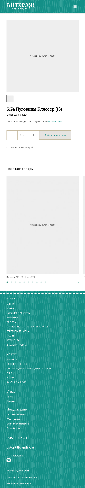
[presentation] (78, 282)
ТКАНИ (10, 335)
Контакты (11, 396)
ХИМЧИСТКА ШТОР (16, 382)
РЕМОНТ (11, 373)
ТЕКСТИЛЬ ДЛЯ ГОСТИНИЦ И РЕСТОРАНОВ (29, 368)
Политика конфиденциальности (22, 477)
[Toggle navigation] (75, 6)
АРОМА (10, 308)
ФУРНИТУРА (13, 340)
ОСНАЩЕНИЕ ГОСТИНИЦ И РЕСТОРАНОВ (28, 326)
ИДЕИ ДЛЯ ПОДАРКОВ (18, 313)
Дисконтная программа (18, 423)
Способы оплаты (15, 428)
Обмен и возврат (15, 419)
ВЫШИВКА (12, 359)
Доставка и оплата (16, 414)
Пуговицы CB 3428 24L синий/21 (21, 277)
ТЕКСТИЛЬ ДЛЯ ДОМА (18, 331)
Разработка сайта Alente (19, 483)
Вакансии (11, 401)
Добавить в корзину (55, 135)
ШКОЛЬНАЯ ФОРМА (17, 344)
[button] (7, 282)
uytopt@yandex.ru (20, 447)
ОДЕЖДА (11, 322)
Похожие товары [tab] (20, 168)
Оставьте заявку (55, 121)
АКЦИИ (10, 304)
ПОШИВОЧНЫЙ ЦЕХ (17, 364)
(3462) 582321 (17, 438)
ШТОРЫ (10, 377)
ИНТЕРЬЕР (12, 317)
